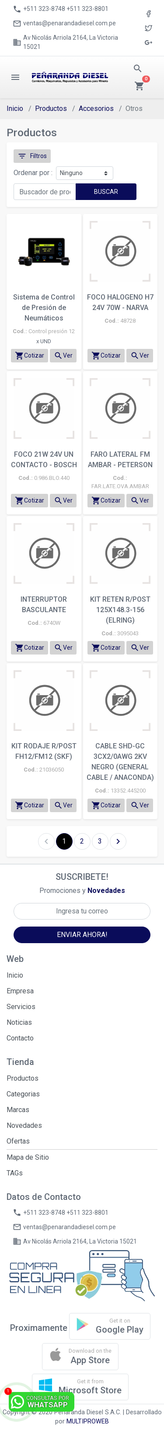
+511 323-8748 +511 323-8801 (60, 9)
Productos (51, 108)
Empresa (20, 991)
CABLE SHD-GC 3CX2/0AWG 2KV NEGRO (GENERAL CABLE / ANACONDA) (120, 762)
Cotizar (29, 355)
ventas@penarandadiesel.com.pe (64, 23)
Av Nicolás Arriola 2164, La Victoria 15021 (65, 42)
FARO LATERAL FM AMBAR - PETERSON (120, 459)
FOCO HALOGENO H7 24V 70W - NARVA (120, 302)
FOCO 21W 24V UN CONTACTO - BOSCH (44, 459)
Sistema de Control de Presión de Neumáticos (44, 307)
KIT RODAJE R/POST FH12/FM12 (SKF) (44, 751)
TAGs (15, 1173)
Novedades (24, 1125)
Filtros (32, 156)
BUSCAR (106, 191)
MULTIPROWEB (87, 1421)
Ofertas (18, 1141)
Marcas (18, 1110)
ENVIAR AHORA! (82, 934)
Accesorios (96, 108)
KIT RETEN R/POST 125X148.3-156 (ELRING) (120, 609)
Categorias (23, 1094)
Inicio (15, 108)
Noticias (19, 1022)
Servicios (21, 1007)
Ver (63, 355)
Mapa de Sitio (28, 1157)
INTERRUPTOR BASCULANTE (44, 604)
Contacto (20, 1038)
